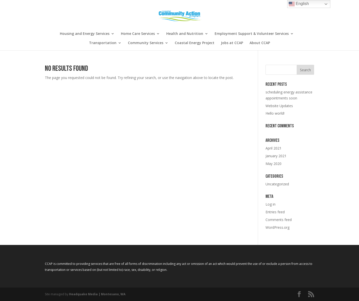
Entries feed (275, 212)
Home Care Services (138, 34)
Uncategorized (277, 184)
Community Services (145, 43)
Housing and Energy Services (84, 34)
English (299, 4)
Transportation (102, 43)
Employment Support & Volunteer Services (252, 34)
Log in (270, 204)
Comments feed (279, 219)
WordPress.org (277, 227)
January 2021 (276, 155)
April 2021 (273, 148)
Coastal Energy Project (194, 43)
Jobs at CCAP (232, 43)
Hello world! (275, 113)
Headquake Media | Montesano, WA (97, 294)
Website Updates (279, 105)
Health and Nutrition (184, 34)
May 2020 (273, 163)
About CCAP (260, 43)
